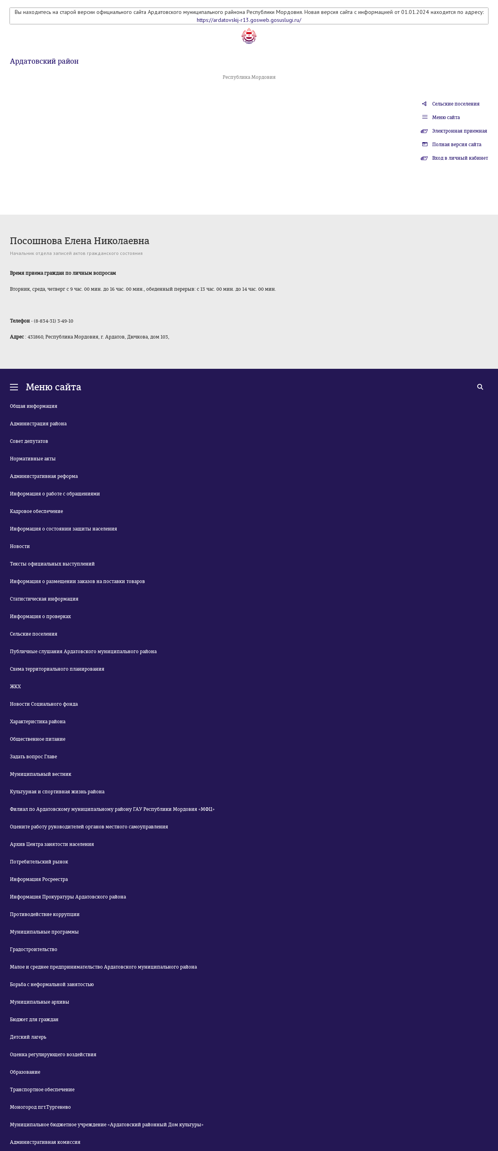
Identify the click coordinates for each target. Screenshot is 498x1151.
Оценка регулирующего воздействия (53, 1054)
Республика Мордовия (249, 77)
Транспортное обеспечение (42, 1089)
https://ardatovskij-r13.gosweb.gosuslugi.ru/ (249, 19)
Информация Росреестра (39, 879)
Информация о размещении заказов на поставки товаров (77, 581)
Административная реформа (44, 476)
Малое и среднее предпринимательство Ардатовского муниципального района (103, 967)
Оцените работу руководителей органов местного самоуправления (89, 827)
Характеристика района (37, 721)
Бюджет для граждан (34, 1019)
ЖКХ (15, 686)
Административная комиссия (45, 1142)
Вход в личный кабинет (460, 158)
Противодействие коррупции (45, 914)
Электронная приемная (459, 131)
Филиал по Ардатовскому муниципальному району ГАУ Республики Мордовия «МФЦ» (112, 809)
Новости (20, 546)
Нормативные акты (33, 459)
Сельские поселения (456, 104)
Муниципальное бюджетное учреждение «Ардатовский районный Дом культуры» (107, 1125)
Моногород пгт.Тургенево (40, 1107)
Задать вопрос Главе (33, 757)
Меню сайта (446, 117)
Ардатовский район (44, 61)
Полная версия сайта (456, 144)
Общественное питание (37, 739)
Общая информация (33, 406)
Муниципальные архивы (39, 1002)
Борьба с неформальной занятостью (52, 984)
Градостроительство (33, 949)
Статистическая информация (44, 599)
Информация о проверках (40, 616)
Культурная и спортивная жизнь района (57, 792)
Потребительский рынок (39, 862)
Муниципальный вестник (40, 774)
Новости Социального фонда (44, 704)
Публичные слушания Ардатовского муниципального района (83, 651)
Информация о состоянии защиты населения (63, 529)
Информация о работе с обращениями (55, 494)
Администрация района (38, 424)
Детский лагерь (28, 1037)
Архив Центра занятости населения (52, 844)
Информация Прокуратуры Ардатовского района (68, 897)
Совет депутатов (29, 441)
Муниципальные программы (44, 932)
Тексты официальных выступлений (52, 564)
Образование (25, 1072)
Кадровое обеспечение (36, 511)
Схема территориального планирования (57, 669)
